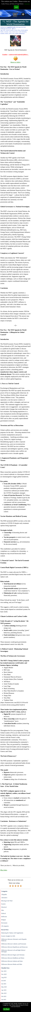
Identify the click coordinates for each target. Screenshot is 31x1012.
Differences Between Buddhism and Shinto (12, 958)
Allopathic (4, 894)
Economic (11, 30)
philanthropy (22, 33)
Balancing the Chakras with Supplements (12, 933)
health (6, 33)
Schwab (22, 30)
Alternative (4, 897)
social (13, 31)
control (9, 33)
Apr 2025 (3, 990)
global (26, 30)
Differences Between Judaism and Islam (12, 961)
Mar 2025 (4, 993)
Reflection (4, 916)
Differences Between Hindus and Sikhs (11, 964)
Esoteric (3, 904)
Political (3, 913)
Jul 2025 (3, 980)
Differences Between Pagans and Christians (12, 955)
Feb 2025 (3, 996)
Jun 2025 (3, 983)
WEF (4, 30)
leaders (2, 31)
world (19, 31)
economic (6, 31)
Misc (2, 910)
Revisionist (4, 923)
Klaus (19, 30)
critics (13, 33)
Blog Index (3, 870)
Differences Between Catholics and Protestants (13, 944)
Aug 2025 (4, 977)
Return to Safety (15, 62)
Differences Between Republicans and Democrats (14, 947)
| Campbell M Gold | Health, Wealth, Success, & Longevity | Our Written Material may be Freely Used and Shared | (16, 1005)
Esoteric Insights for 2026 (8, 936)
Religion (3, 919)
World (7, 30)
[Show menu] (23, 14)
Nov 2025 (4, 974)
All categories (5, 926)
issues (10, 31)
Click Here (27, 3)
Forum (15, 30)
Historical (4, 907)
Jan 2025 (3, 999)
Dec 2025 (3, 971)
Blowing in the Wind (6, 900)
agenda (16, 33)
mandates (2, 33)
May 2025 (4, 987)
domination (24, 31)
